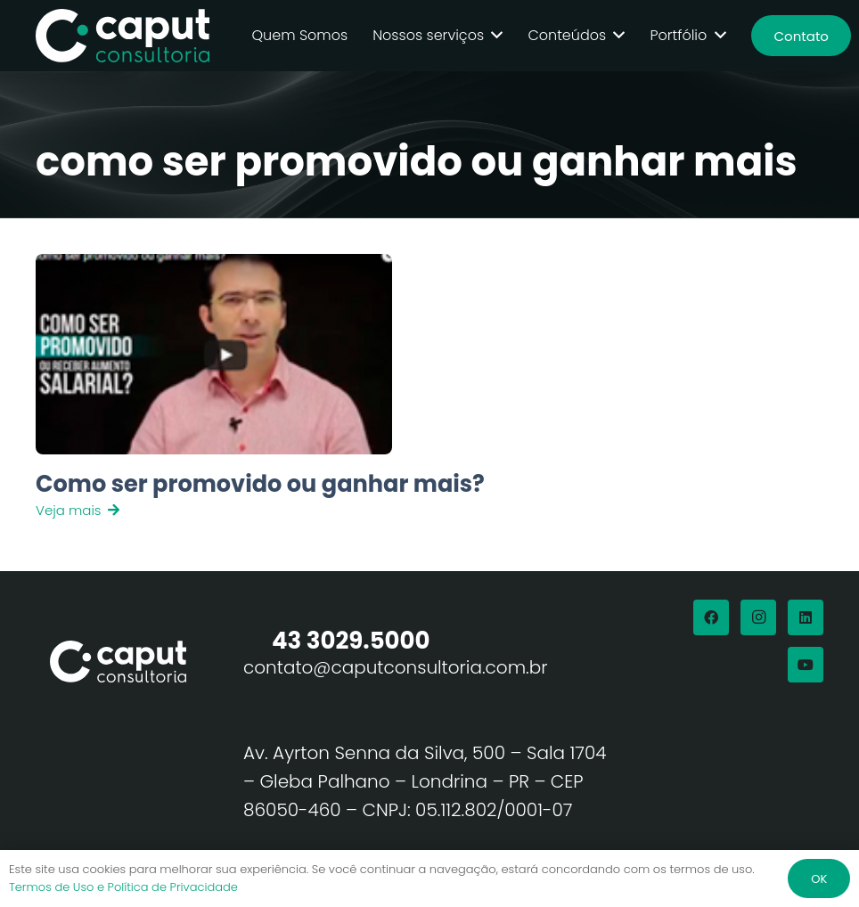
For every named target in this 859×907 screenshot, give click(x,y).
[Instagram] (758, 617)
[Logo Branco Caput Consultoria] (123, 35)
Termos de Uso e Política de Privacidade (123, 886)
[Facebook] (711, 617)
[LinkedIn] (805, 617)
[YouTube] (805, 664)
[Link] (303, 494)
